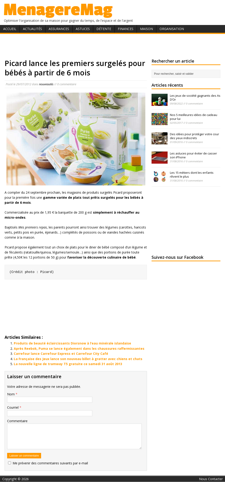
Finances (125, 29)
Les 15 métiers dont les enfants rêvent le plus (192, 175)
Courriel (13, 407)
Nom (11, 394)
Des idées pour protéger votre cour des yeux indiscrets (194, 136)
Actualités (32, 29)
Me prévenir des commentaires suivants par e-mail (50, 463)
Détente (103, 29)
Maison (146, 29)
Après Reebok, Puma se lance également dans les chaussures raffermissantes (79, 348)
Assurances (59, 29)
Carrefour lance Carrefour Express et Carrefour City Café (61, 353)
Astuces (83, 29)
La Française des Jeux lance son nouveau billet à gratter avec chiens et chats (78, 359)
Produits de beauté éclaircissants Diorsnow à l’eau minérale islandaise (72, 343)
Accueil (9, 29)
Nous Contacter (211, 479)
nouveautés (46, 84)
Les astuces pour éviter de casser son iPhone (193, 155)
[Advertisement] (112, 45)
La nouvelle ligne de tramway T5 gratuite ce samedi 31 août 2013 (68, 364)
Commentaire (17, 421)
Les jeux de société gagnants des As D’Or (195, 98)
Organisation (172, 29)
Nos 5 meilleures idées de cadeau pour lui (193, 117)
